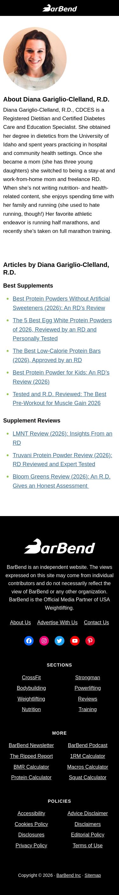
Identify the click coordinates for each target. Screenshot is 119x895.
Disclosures (31, 834)
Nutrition (31, 709)
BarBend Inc (68, 875)
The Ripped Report (31, 756)
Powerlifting (88, 688)
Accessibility (31, 813)
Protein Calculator (31, 777)
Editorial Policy (87, 834)
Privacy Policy (31, 845)
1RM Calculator (87, 756)
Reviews (87, 699)
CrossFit (31, 677)
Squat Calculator (87, 777)
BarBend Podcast (88, 745)
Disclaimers (88, 824)
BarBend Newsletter (31, 745)
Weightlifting (31, 699)
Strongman (87, 677)
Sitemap (93, 875)
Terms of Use (87, 845)
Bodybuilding (31, 688)
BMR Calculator (31, 767)
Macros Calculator (87, 767)
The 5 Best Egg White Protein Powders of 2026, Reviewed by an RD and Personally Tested (62, 329)
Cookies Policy (31, 824)
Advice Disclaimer (88, 813)
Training (88, 709)
